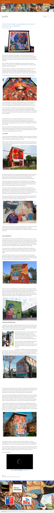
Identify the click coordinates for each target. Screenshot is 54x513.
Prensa (4, 475)
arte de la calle (5, 476)
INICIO (14, 7)
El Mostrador (26, 470)
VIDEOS (40, 7)
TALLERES (36, 7)
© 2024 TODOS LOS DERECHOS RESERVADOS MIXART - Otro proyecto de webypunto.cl (13, 511)
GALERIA (18, 7)
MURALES (23, 7)
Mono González (14, 476)
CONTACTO (44, 7)
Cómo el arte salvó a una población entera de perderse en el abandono (18, 25)
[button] (35, 488)
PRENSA (27, 7)
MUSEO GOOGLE (32, 7)
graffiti (10, 476)
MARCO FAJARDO (18, 470)
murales (18, 476)
